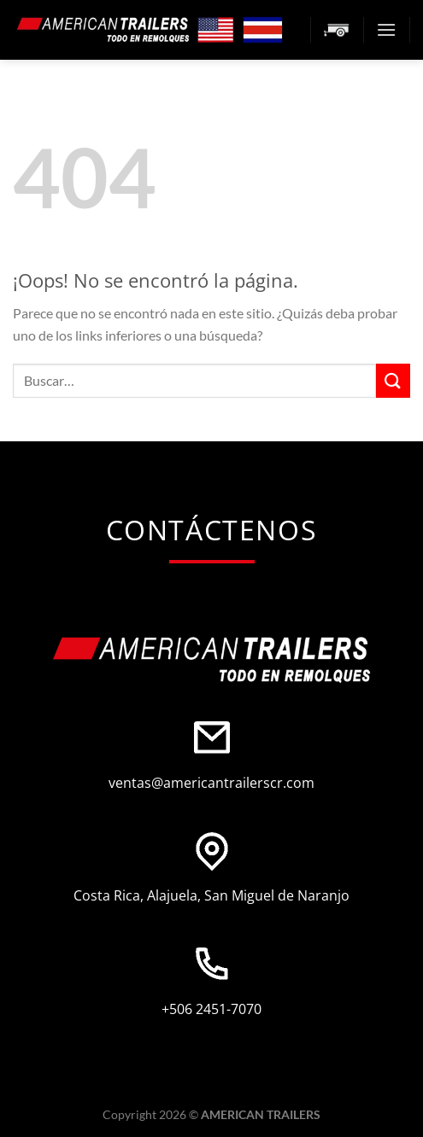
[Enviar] (393, 380)
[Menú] (386, 29)
